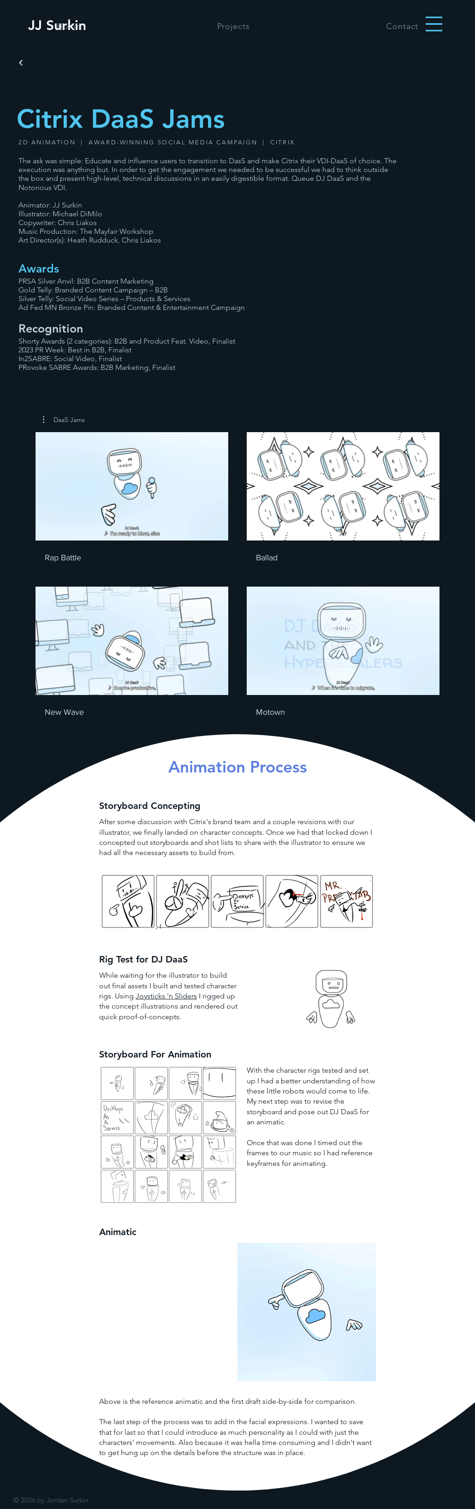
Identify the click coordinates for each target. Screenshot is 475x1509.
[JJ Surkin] (57, 25)
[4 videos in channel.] (237, 574)
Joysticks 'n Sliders (166, 996)
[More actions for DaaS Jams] (64, 419)
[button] (434, 24)
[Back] (21, 62)
